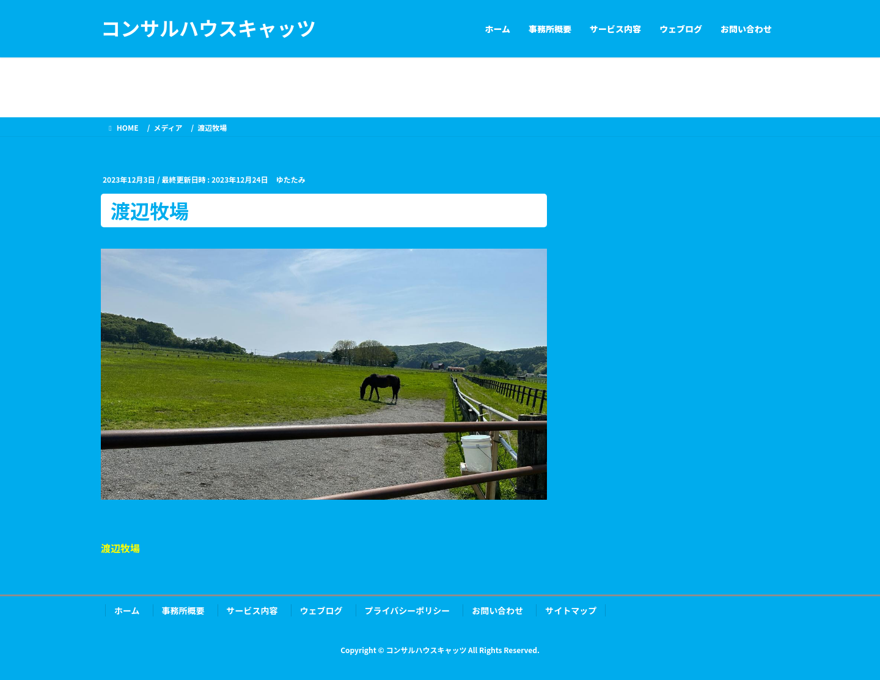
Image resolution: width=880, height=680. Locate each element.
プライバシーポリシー (407, 610)
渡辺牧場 (120, 548)
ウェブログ (321, 610)
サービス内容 (252, 610)
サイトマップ (570, 610)
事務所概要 (183, 610)
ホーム (127, 610)
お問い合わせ (497, 610)
